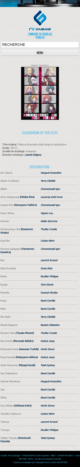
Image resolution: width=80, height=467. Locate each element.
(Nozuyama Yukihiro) (25, 205)
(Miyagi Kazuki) (26, 365)
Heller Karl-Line (49, 221)
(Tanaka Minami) (24, 333)
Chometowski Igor (50, 189)
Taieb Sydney (48, 365)
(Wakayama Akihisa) (26, 357)
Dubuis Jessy (47, 341)
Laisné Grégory (33, 154)
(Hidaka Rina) (27, 197)
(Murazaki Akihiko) (23, 341)
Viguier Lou (47, 213)
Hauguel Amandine (51, 172)
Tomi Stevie (47, 284)
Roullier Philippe (49, 276)
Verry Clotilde (48, 180)
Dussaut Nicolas (49, 292)
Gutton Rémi (47, 240)
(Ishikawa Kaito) (23, 405)
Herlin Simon (47, 349)
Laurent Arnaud (49, 260)
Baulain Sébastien (50, 325)
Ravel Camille (48, 300)
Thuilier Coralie (49, 229)
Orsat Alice (46, 268)
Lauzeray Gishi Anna (51, 197)
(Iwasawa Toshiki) (29, 349)
